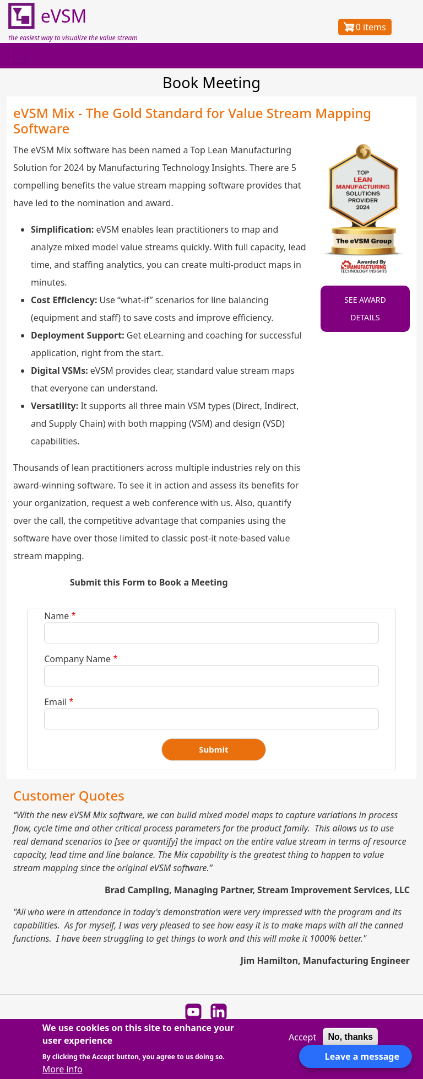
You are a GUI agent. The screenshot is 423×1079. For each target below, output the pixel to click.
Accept (302, 1037)
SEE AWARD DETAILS (365, 308)
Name (56, 616)
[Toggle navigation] (17, 55)
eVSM (47, 16)
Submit (213, 749)
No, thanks (350, 1037)
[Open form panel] (355, 1056)
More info (62, 1069)
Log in (405, 26)
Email (55, 702)
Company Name (77, 659)
